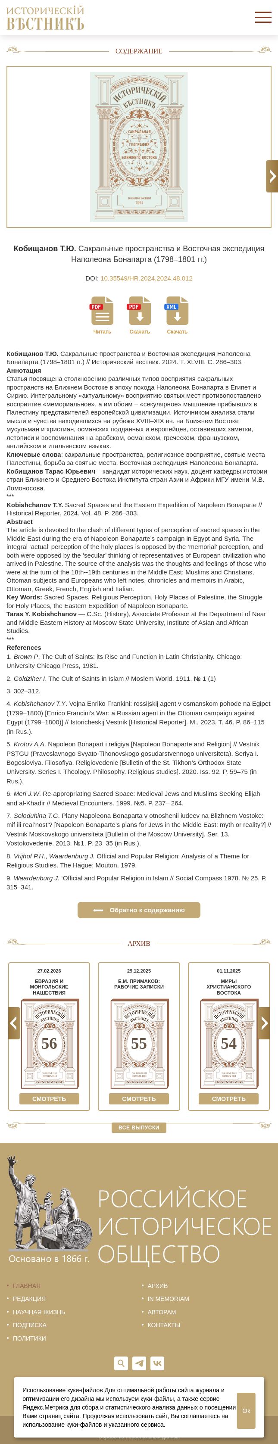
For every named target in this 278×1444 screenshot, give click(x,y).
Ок (246, 1410)
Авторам (162, 1312)
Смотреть (49, 1098)
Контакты (164, 1325)
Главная (27, 1285)
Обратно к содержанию (138, 910)
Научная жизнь (39, 1312)
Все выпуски (139, 1128)
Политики (29, 1338)
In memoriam (168, 1298)
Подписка (30, 1325)
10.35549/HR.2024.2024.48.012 (146, 278)
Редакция (29, 1298)
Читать (103, 332)
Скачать (140, 332)
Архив (158, 1285)
